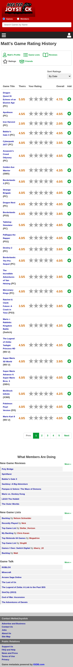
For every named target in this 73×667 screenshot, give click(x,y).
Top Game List (9, 528)
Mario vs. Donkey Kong (13, 494)
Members (25, 19)
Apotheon (8, 112)
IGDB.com (38, 664)
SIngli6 (23, 543)
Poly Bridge (7, 469)
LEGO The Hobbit (10, 499)
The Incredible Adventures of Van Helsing (8, 277)
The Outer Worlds (10, 504)
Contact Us (7, 627)
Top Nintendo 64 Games (14, 538)
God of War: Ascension (13, 597)
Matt (16, 553)
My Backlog (7, 533)
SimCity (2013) (9, 592)
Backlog (6, 518)
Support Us (7, 646)
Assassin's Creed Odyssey (8, 154)
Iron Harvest (9, 122)
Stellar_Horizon (27, 528)
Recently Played (10, 523)
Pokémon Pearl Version (7, 406)
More (67, 464)
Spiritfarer (7, 474)
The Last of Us (9, 582)
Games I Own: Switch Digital (16, 548)
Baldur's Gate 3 (9, 479)
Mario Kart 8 (9, 416)
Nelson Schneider (22, 518)
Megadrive (34, 538)
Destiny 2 (7, 248)
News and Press (10, 653)
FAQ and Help (9, 649)
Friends (29, 61)
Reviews (53, 55)
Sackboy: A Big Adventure (15, 484)
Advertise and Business (14, 623)
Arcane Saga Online (11, 577)
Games (9, 19)
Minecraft (6, 572)
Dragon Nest (9, 202)
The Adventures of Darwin (14, 602)
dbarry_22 (39, 548)
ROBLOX (6, 567)
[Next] (67, 436)
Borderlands (9, 212)
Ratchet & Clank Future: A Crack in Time (8, 306)
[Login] (69, 36)
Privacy (5, 659)
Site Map (6, 636)
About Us (6, 633)
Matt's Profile (13, 55)
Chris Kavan (23, 533)
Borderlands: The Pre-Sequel (9, 260)
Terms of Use (8, 656)
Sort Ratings (54, 71)
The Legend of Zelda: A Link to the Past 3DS (24, 587)
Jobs (4, 630)
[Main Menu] (3, 36)
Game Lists (34, 55)
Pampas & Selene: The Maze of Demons (21, 489)
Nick (24, 523)
